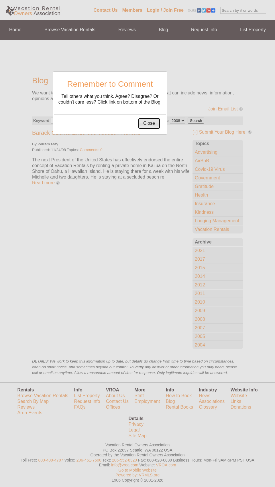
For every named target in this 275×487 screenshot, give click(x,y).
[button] (149, 123)
